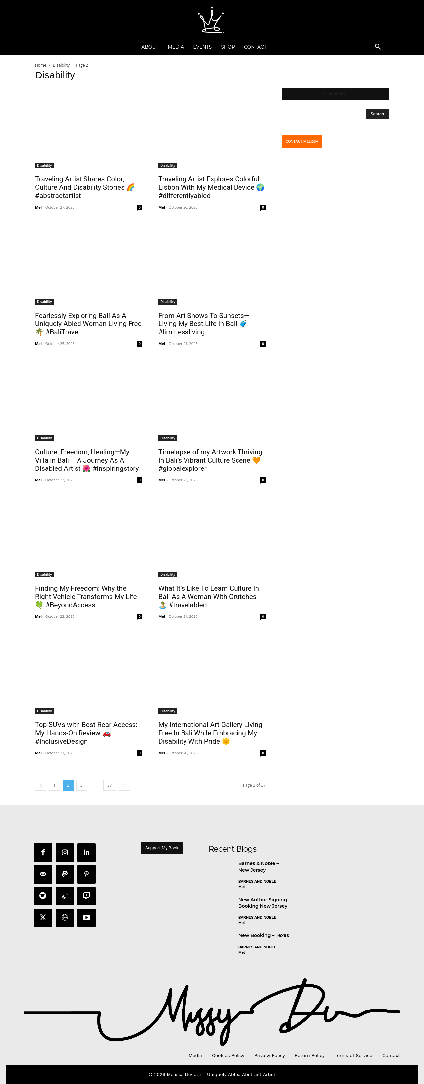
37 (109, 785)
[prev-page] (40, 785)
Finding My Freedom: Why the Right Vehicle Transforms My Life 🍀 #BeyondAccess (86, 596)
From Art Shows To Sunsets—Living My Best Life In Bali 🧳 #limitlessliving (203, 324)
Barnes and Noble (257, 881)
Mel (38, 207)
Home (40, 65)
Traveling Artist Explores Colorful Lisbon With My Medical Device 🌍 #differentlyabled (211, 187)
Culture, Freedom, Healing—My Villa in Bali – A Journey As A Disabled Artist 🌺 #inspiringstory (87, 460)
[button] (378, 47)
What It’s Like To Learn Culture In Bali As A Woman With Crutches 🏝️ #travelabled (208, 596)
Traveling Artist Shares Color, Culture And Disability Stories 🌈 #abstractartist (85, 187)
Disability (61, 65)
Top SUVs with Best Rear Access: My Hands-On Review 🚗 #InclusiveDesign (86, 733)
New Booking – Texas (263, 935)
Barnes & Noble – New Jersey (258, 867)
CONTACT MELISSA (302, 141)
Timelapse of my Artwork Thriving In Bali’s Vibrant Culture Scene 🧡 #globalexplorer (210, 460)
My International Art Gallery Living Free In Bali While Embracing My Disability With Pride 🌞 (210, 733)
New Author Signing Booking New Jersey (262, 903)
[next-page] (124, 785)
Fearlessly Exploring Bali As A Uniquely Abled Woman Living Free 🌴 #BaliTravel (88, 324)
